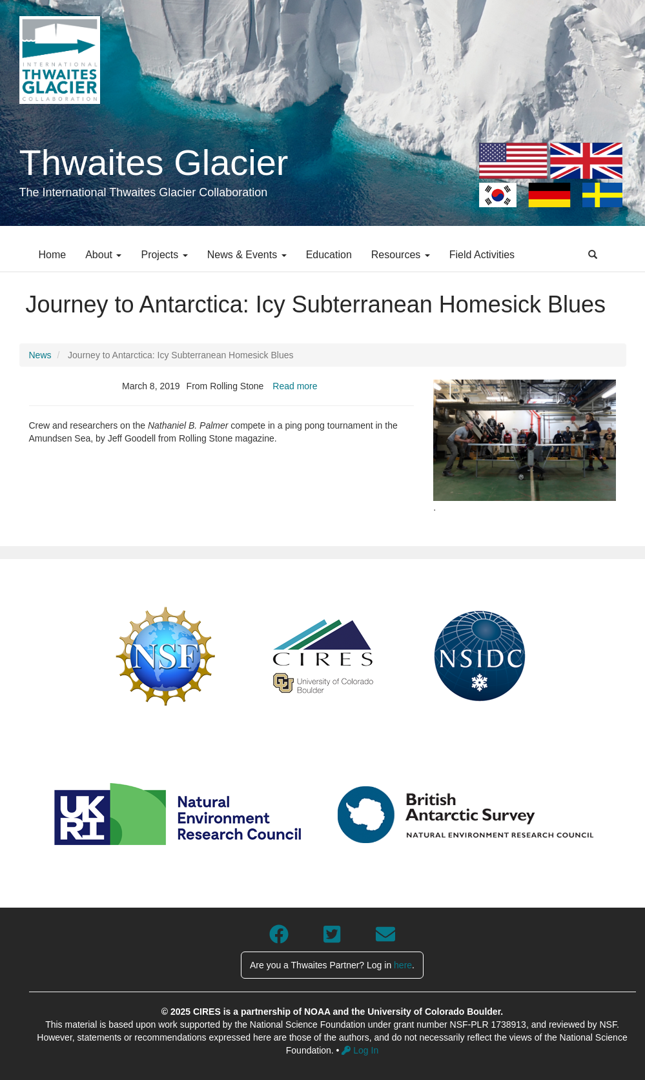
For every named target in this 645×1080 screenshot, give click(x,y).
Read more (294, 386)
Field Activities (482, 254)
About (103, 254)
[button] (524, 441)
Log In (360, 1050)
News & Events (247, 254)
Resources (400, 254)
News (40, 355)
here (403, 965)
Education (329, 254)
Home (53, 254)
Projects (164, 254)
